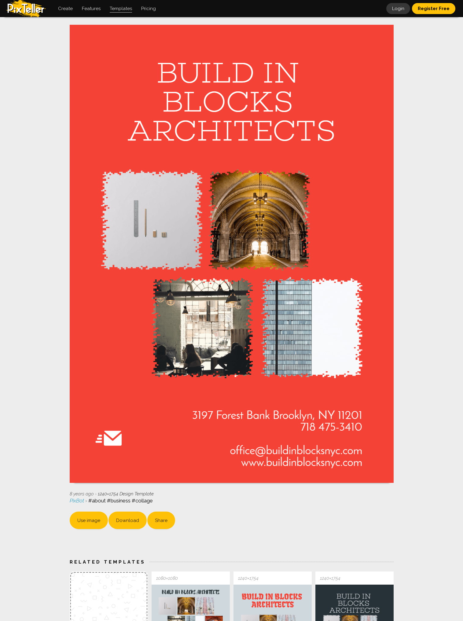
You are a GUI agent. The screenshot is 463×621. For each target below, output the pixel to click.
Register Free (434, 8)
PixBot (77, 501)
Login (398, 8)
